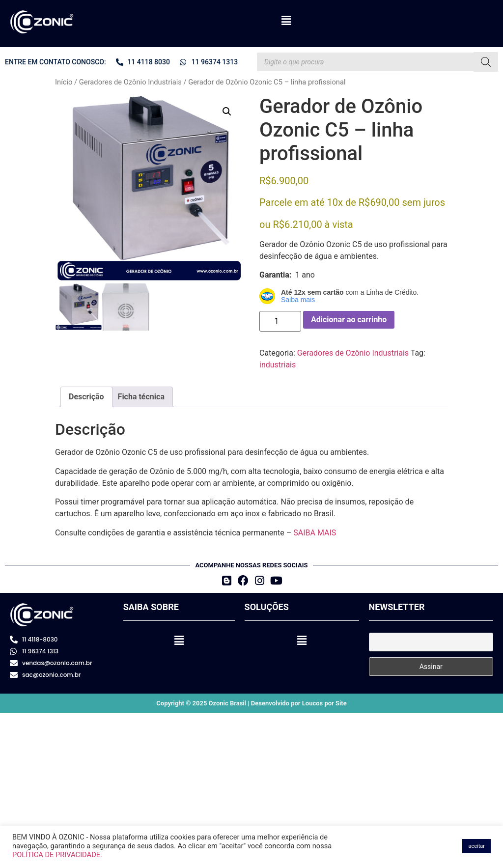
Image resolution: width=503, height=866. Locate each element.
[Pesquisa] (486, 62)
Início (63, 82)
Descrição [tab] (86, 396)
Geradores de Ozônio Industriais (130, 82)
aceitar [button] (476, 846)
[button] (286, 20)
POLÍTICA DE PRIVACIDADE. (57, 854)
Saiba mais (298, 300)
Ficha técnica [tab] (141, 396)
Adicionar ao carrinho (349, 319)
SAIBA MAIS (314, 532)
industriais (277, 364)
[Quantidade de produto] (280, 321)
